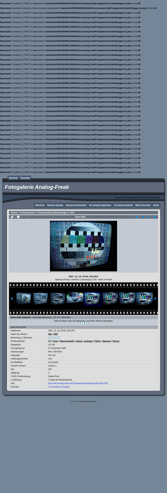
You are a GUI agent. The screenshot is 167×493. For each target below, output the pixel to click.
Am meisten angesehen (100, 205)
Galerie (14, 212)
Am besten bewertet (123, 205)
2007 (72, 212)
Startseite (13, 178)
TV (49, 341)
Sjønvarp (106, 341)
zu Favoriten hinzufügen (59, 387)
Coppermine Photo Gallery (88, 401)
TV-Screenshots (27, 212)
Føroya (116, 341)
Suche (156, 205)
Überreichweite (67, 341)
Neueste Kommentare (76, 205)
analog (79, 341)
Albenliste (39, 205)
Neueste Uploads (55, 205)
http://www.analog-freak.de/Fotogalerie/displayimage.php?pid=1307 (78, 383)
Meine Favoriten (143, 205)
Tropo (55, 341)
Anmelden (25, 178)
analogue (88, 341)
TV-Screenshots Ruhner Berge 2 (52, 212)
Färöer (97, 341)
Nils (50, 334)
